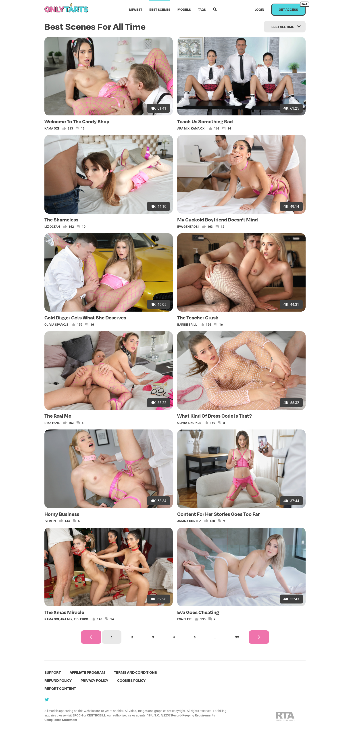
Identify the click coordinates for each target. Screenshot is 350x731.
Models (184, 9)
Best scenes (159, 9)
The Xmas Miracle (64, 612)
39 (237, 637)
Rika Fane (52, 423)
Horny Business (61, 514)
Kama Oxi (51, 128)
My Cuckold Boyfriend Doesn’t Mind (217, 219)
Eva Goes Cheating (198, 612)
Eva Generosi (188, 226)
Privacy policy (94, 680)
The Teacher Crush (198, 317)
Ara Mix (183, 128)
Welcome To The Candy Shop (76, 121)
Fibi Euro (81, 619)
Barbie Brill (187, 324)
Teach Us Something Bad (205, 121)
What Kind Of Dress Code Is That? (214, 415)
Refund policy (58, 680)
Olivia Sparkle (56, 324)
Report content (60, 688)
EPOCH (78, 715)
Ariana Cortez (189, 521)
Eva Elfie (184, 619)
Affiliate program (87, 672)
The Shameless (61, 219)
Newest (135, 9)
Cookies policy (131, 680)
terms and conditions (135, 672)
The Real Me (57, 415)
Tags (202, 9)
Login (259, 9)
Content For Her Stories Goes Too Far (218, 514)
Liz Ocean (52, 226)
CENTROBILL (96, 715)
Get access (292, 7)
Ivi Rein (50, 521)
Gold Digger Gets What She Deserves (85, 317)
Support (52, 672)
